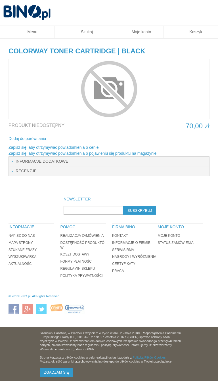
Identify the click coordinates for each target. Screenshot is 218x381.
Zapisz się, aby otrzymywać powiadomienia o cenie (53, 147)
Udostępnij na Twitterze (69, 139)
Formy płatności (76, 261)
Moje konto (169, 236)
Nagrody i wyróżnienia (134, 257)
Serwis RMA (123, 250)
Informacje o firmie (131, 243)
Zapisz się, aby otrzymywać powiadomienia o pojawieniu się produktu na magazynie (82, 153)
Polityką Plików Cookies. (149, 357)
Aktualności (21, 264)
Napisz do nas (22, 236)
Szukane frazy (23, 250)
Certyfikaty (123, 264)
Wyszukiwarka (22, 257)
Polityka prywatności (81, 276)
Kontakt (120, 236)
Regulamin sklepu (77, 269)
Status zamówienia (175, 243)
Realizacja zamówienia (82, 236)
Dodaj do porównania (27, 138)
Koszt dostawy (74, 254)
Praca (118, 271)
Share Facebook (58, 139)
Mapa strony (21, 243)
